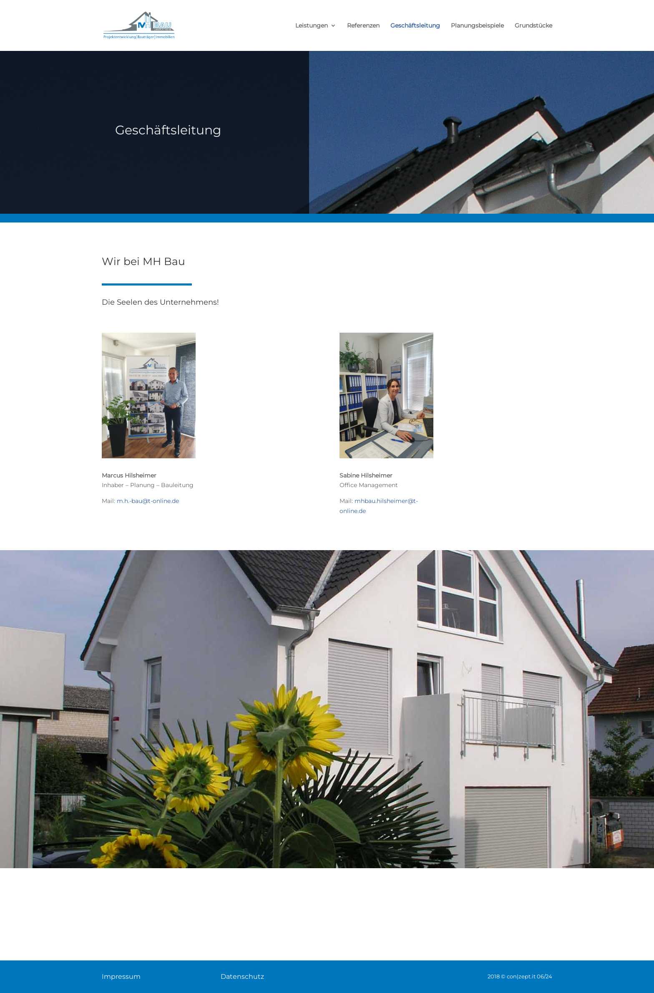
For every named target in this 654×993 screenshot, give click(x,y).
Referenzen (363, 26)
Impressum (121, 976)
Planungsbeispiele (477, 26)
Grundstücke (533, 26)
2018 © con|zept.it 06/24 (520, 976)
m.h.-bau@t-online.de (148, 501)
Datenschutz (242, 976)
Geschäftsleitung (415, 26)
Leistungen (311, 26)
